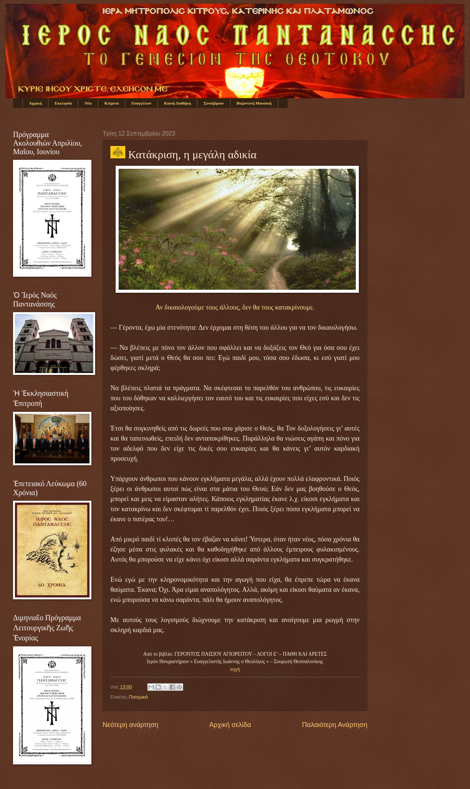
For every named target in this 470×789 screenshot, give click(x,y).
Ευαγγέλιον (141, 103)
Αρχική (35, 103)
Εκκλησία (63, 103)
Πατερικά (138, 697)
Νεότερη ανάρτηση (130, 725)
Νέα (88, 103)
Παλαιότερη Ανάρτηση (334, 725)
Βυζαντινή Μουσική (254, 103)
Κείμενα (111, 103)
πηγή (235, 669)
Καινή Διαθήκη (177, 103)
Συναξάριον (214, 103)
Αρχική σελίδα (230, 725)
